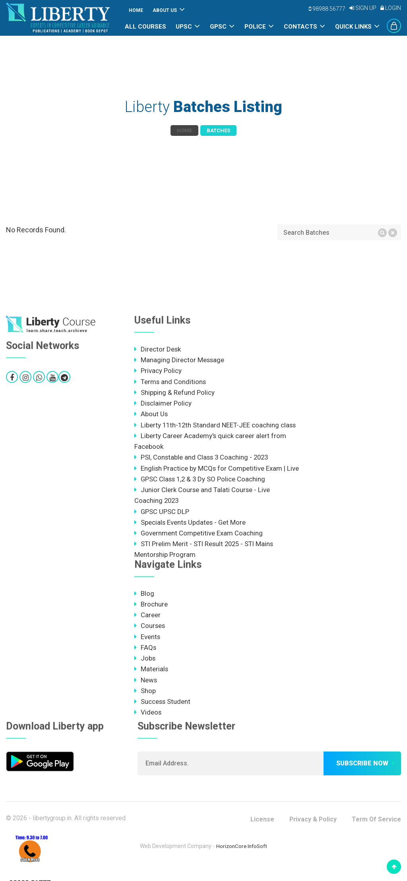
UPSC (184, 26)
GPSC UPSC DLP (162, 524)
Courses (150, 639)
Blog (144, 607)
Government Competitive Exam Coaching (198, 546)
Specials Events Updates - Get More (190, 535)
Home (136, 10)
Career (147, 628)
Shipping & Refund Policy (174, 393)
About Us (165, 10)
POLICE (255, 26)
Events (147, 650)
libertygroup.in (52, 832)
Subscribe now (362, 777)
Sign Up (362, 8)
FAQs (145, 661)
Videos (148, 726)
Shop (145, 705)
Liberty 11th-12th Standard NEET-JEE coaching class (216, 426)
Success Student (162, 716)
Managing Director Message (179, 360)
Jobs (145, 672)
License (260, 833)
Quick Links (353, 26)
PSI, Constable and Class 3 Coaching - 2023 (202, 458)
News (145, 694)
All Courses (145, 26)
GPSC (218, 26)
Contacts (300, 26)
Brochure (151, 617)
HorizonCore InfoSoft (242, 860)
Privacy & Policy (311, 833)
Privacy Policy (158, 371)
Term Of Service (376, 833)
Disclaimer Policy (163, 404)
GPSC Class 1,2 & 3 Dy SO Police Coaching (200, 491)
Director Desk (157, 349)
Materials (151, 683)
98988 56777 (327, 9)
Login (390, 8)
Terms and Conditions (170, 382)
